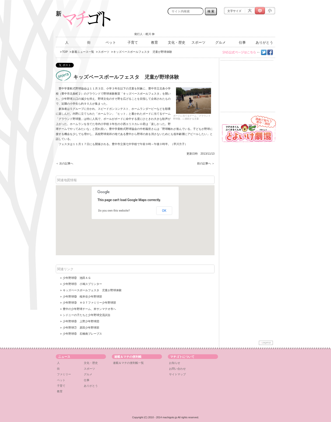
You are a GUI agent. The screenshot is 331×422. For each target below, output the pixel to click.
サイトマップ (177, 374)
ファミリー (64, 374)
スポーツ (198, 42)
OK (164, 211)
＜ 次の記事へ (64, 163)
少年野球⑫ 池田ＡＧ (77, 278)
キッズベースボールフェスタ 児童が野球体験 (92, 290)
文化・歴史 (176, 42)
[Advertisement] (220, 27)
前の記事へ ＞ (206, 163)
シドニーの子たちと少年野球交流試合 (86, 315)
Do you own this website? (114, 210)
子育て (132, 42)
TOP (65, 51)
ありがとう (264, 42)
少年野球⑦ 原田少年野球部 (81, 327)
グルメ (220, 42)
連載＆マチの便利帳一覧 (128, 363)
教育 (154, 42)
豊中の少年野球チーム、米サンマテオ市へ (89, 309)
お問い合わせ (177, 368)
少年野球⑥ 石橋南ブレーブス (82, 333)
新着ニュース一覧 (83, 51)
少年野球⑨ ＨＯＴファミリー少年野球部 (89, 302)
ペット (111, 42)
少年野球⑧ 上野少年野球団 (81, 321)
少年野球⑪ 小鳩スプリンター (82, 284)
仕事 (242, 42)
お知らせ (174, 363)
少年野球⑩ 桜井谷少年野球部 (82, 296)
